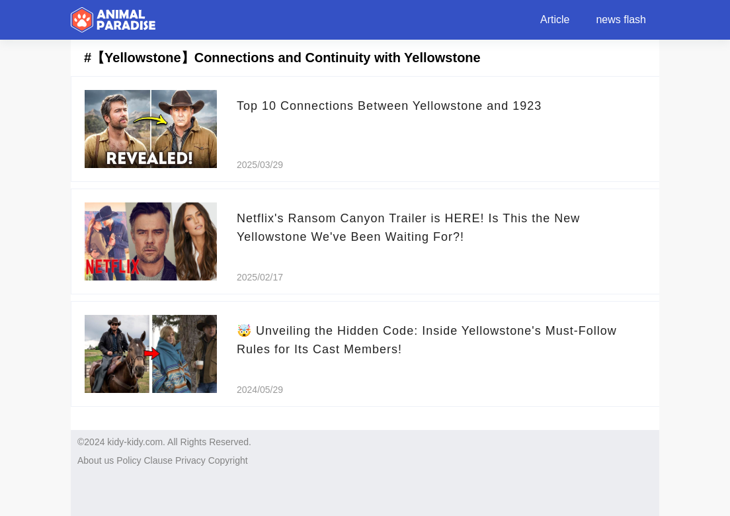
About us (95, 460)
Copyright (228, 460)
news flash (621, 19)
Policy (128, 460)
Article (554, 19)
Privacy (190, 460)
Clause (158, 460)
